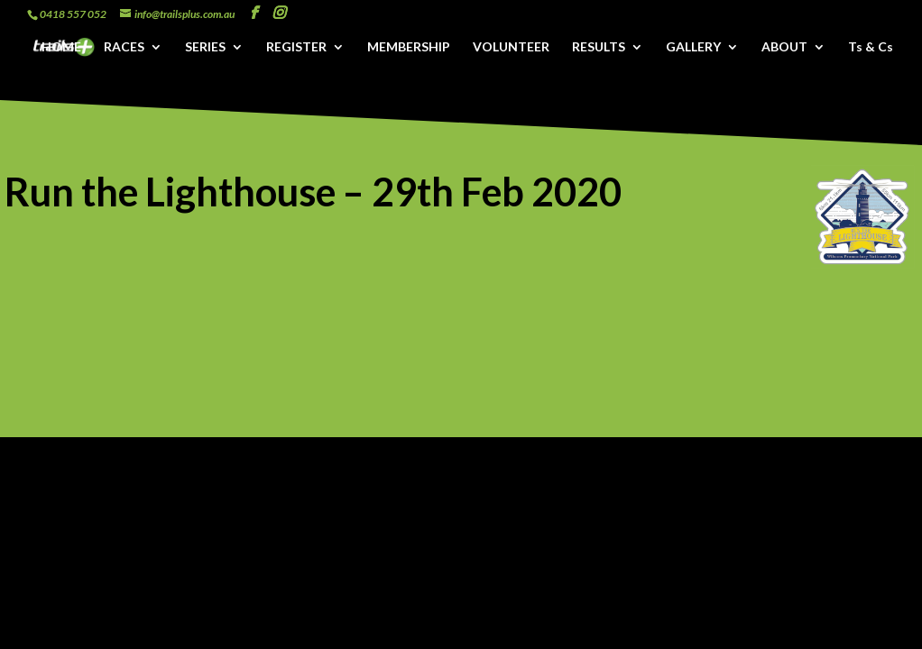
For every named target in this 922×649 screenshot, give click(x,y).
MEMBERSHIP (408, 47)
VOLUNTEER (511, 47)
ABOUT (784, 47)
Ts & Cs (870, 47)
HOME (61, 47)
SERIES (205, 47)
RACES (124, 47)
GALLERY (693, 47)
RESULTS (598, 47)
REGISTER (296, 47)
